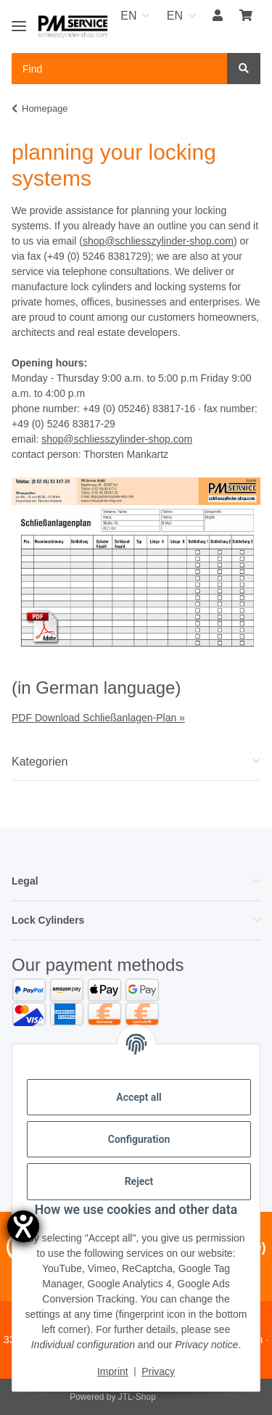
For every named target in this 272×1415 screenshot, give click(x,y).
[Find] (243, 68)
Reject (139, 1181)
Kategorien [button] (39, 761)
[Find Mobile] (120, 68)
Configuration (139, 1139)
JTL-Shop (137, 1397)
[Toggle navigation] (19, 20)
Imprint (112, 1371)
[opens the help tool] (23, 1226)
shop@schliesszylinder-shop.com (158, 241)
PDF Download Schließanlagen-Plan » (98, 717)
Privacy (158, 1371)
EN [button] (128, 15)
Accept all (138, 1097)
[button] (218, 15)
